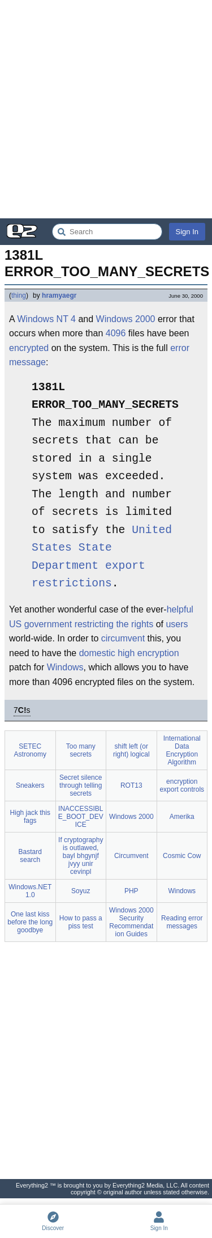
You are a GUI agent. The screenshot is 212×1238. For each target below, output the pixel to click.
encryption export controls (181, 785)
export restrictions (88, 575)
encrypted (29, 348)
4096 (116, 333)
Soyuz (80, 891)
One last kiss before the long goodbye (30, 922)
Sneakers (30, 785)
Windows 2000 (125, 319)
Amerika (182, 817)
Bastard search (30, 856)
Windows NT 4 (46, 319)
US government (40, 624)
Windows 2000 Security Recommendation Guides (131, 922)
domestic (97, 653)
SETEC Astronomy (30, 750)
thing (18, 295)
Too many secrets (81, 750)
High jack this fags (30, 817)
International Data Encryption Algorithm (182, 750)
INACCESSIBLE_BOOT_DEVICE (80, 817)
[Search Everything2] (107, 231)
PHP (131, 891)
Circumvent (131, 856)
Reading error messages (181, 922)
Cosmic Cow (182, 856)
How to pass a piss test (80, 922)
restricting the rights (114, 624)
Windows (65, 667)
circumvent (123, 638)
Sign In (187, 231)
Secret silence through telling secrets (80, 785)
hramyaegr (59, 295)
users (177, 624)
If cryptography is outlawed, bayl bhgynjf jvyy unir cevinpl (80, 856)
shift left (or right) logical (131, 750)
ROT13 (131, 785)
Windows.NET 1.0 (29, 891)
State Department (72, 557)
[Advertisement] (106, 109)
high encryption (148, 653)
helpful (180, 609)
